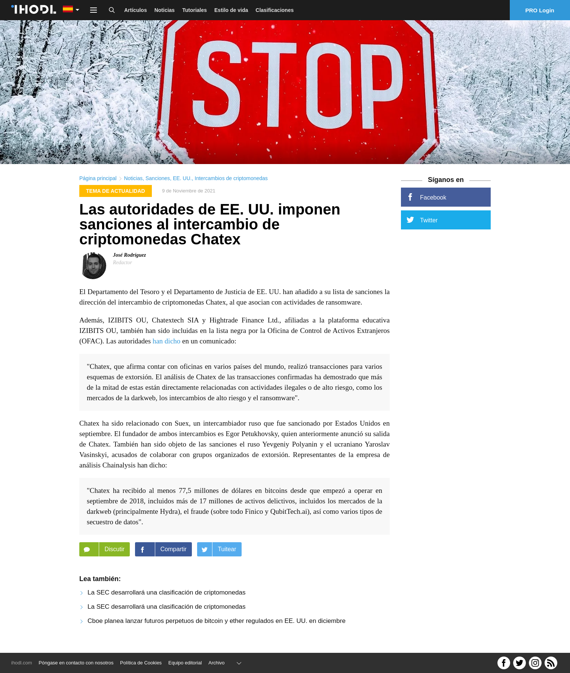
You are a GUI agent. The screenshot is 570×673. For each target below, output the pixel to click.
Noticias (164, 10)
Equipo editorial (185, 663)
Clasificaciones (274, 10)
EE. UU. (182, 182)
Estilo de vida (231, 10)
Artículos (135, 10)
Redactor (122, 266)
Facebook (426, 200)
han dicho (166, 344)
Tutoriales (194, 10)
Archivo (216, 663)
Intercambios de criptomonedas (231, 182)
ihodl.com (21, 663)
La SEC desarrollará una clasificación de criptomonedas (166, 595)
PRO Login (540, 10)
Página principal (98, 182)
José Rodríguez (129, 258)
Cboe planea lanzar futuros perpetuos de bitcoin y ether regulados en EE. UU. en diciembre (217, 624)
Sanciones (157, 182)
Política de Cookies (141, 663)
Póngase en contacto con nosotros (76, 663)
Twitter (422, 223)
